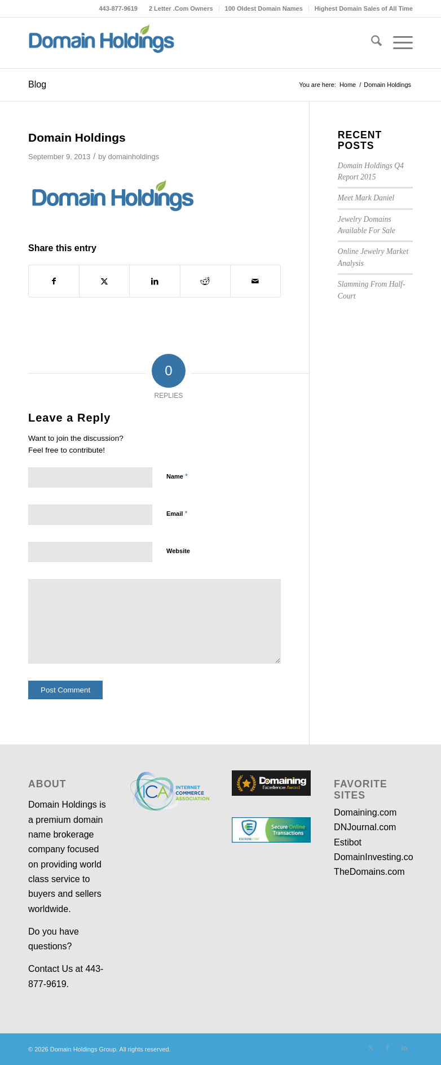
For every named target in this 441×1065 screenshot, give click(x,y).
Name (177, 476)
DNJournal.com (365, 827)
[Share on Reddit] (205, 281)
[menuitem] (181, 8)
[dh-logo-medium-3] (101, 42)
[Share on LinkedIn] (154, 281)
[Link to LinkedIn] (404, 1047)
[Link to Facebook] (387, 1047)
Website (178, 550)
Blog (37, 84)
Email (176, 513)
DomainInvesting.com (377, 857)
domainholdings (133, 156)
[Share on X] (104, 281)
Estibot (347, 842)
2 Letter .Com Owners (181, 8)
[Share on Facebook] (54, 281)
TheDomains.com (369, 871)
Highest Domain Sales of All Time (364, 8)
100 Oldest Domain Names (264, 8)
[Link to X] (370, 1047)
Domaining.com (365, 812)
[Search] (371, 42)
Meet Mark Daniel (366, 198)
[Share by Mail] (255, 281)
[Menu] (397, 42)
